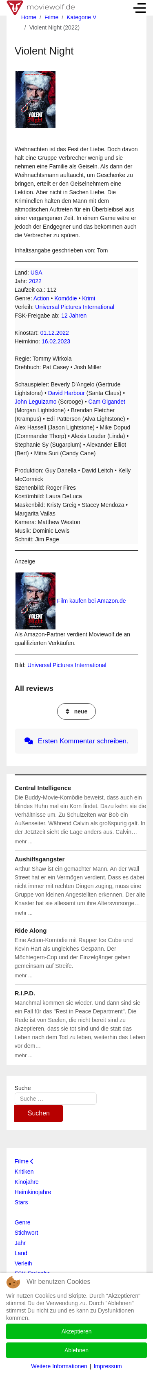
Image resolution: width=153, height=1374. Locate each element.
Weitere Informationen (59, 1366)
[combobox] (56, 1098)
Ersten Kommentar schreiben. (76, 741)
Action (41, 298)
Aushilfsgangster (40, 859)
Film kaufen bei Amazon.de (91, 600)
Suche (23, 1088)
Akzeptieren (77, 1331)
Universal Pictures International (74, 307)
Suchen (39, 1113)
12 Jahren (73, 315)
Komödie (65, 298)
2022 (35, 281)
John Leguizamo (36, 401)
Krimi (88, 298)
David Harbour (66, 393)
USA (36, 272)
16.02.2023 (56, 341)
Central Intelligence (43, 787)
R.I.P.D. (25, 993)
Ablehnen (76, 1350)
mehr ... (24, 841)
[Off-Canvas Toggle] (139, 8)
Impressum (107, 1366)
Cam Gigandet (107, 401)
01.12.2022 (54, 332)
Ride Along (31, 930)
